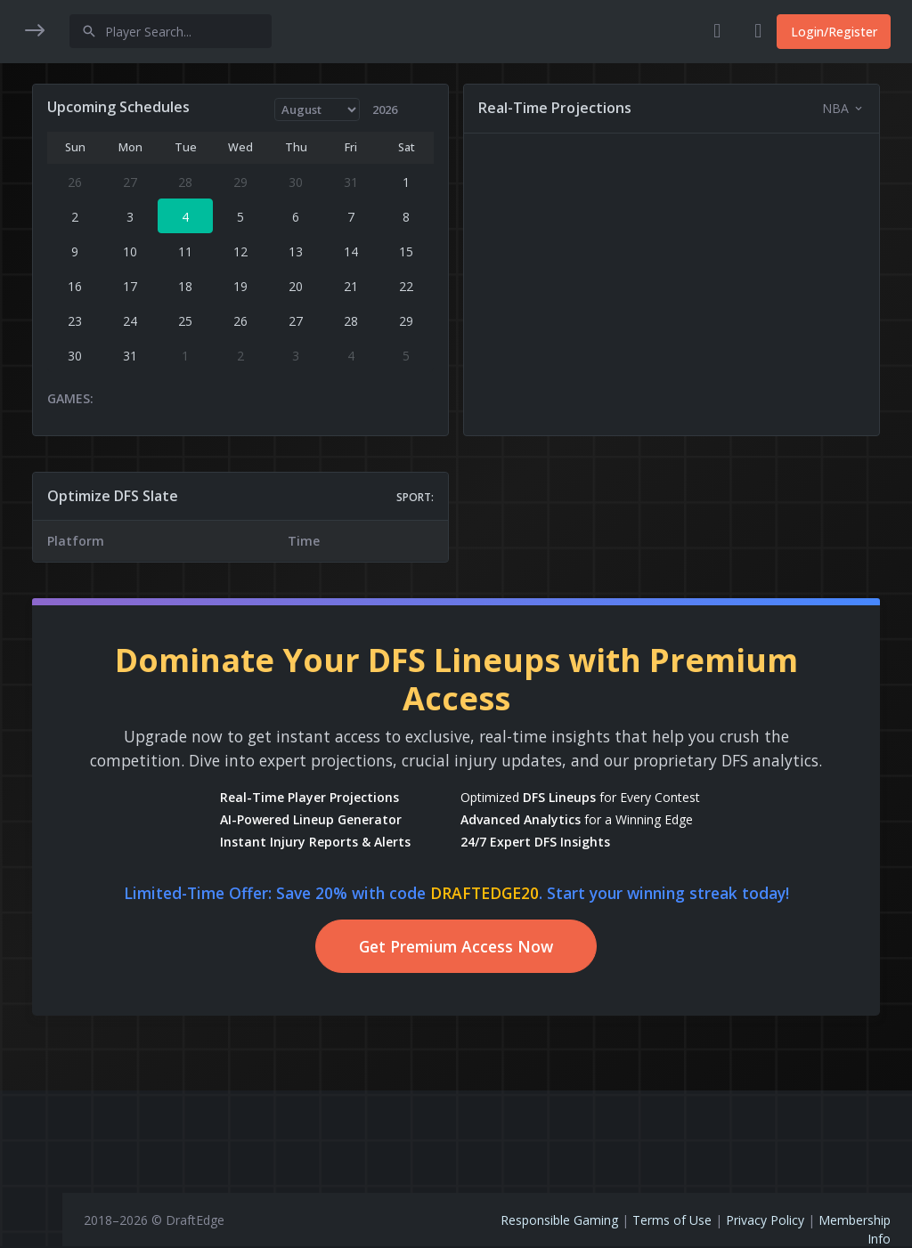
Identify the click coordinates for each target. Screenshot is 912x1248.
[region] (30, 612)
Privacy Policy (765, 1220)
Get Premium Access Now (487, 969)
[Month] (348, 109)
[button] (30, 86)
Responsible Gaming (559, 1220)
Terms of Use (672, 1220)
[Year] (423, 109)
